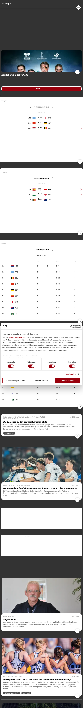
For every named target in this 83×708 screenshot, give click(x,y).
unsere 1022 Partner (17, 337)
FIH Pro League (41, 89)
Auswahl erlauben (41, 380)
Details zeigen (71, 374)
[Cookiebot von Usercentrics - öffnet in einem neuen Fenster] (71, 326)
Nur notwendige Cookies (15, 380)
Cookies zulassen (68, 380)
